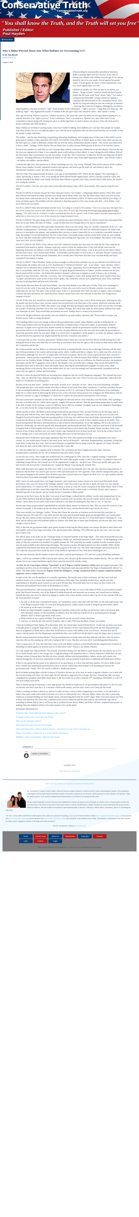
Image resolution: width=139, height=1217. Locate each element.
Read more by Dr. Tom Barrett (69, 771)
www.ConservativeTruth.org (18, 818)
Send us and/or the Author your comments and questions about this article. (69, 784)
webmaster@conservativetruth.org (91, 847)
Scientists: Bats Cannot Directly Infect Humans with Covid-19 (41, 713)
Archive (41, 841)
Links (26, 841)
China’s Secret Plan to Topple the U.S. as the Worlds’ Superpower (42, 733)
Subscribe (85, 836)
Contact (100, 836)
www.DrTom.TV (9, 57)
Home (25, 836)
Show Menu (7, 40)
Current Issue (40, 836)
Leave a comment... (40, 754)
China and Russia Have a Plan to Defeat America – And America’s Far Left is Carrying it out (53, 729)
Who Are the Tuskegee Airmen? (28, 721)
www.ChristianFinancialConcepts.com (109, 816)
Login (55, 841)
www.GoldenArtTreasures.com (54, 818)
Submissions (70, 836)
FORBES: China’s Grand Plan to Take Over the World (37, 737)
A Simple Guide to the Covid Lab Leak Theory (34, 717)
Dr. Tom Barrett (11, 55)
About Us (55, 836)
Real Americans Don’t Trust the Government (34, 725)
